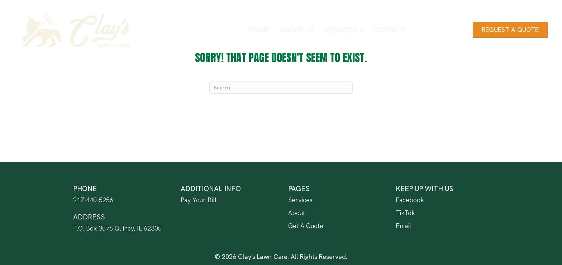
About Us (297, 29)
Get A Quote (305, 226)
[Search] (281, 88)
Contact (389, 29)
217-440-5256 (93, 200)
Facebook (410, 200)
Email (403, 226)
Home (259, 29)
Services (340, 29)
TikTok (405, 213)
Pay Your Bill (198, 200)
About (296, 213)
